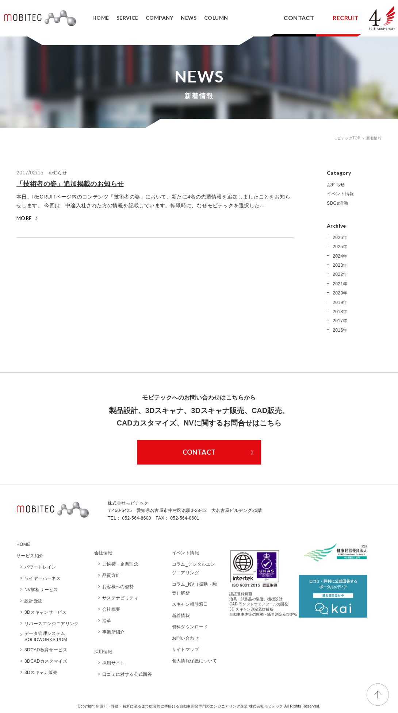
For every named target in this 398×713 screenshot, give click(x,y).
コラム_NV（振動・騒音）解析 (194, 589)
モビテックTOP (347, 138)
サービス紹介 (29, 555)
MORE (24, 218)
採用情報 (103, 651)
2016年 (339, 330)
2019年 (339, 302)
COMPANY (159, 18)
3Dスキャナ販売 (41, 672)
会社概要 (113, 609)
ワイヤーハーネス (42, 578)
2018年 (339, 311)
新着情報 (181, 615)
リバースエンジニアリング (51, 623)
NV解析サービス (41, 589)
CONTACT (299, 17)
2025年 (339, 246)
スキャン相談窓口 (190, 604)
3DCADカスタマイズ (45, 661)
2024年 (339, 256)
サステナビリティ (120, 598)
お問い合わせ (185, 638)
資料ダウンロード (190, 626)
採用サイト (113, 663)
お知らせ (336, 184)
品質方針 (111, 575)
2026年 (339, 237)
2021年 (339, 283)
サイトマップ (185, 649)
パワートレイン (40, 567)
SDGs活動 (337, 203)
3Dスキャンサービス (45, 612)
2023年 (339, 265)
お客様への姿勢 (118, 586)
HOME (100, 18)
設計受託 (33, 601)
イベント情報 (340, 193)
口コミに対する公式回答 (127, 674)
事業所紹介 (113, 632)
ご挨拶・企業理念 (120, 564)
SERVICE (127, 18)
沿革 (106, 620)
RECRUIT (345, 17)
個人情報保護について (194, 660)
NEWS (189, 18)
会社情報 (103, 552)
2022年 (339, 274)
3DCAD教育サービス (45, 649)
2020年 (339, 293)
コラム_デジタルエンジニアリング (193, 568)
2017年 (339, 320)
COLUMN (216, 18)
